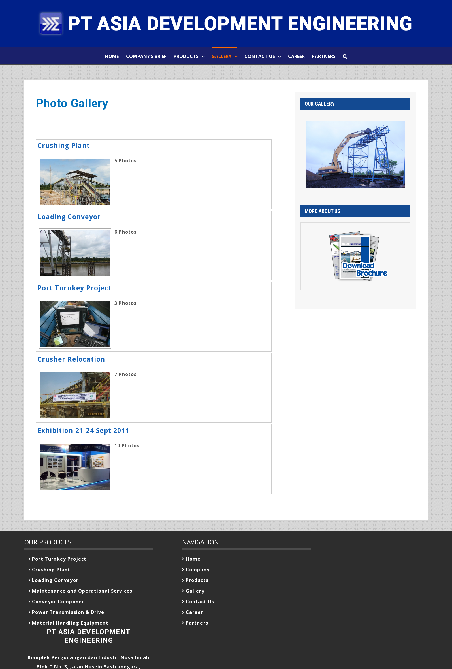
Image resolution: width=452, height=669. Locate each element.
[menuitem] (115, 55)
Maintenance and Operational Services (82, 591)
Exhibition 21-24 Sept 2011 (83, 430)
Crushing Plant (63, 145)
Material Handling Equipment (70, 623)
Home (193, 559)
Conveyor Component (60, 601)
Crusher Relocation (71, 359)
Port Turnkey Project (74, 287)
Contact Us (200, 601)
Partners (197, 623)
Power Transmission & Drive (68, 612)
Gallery (195, 591)
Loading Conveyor (69, 216)
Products (197, 580)
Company (198, 569)
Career (194, 612)
